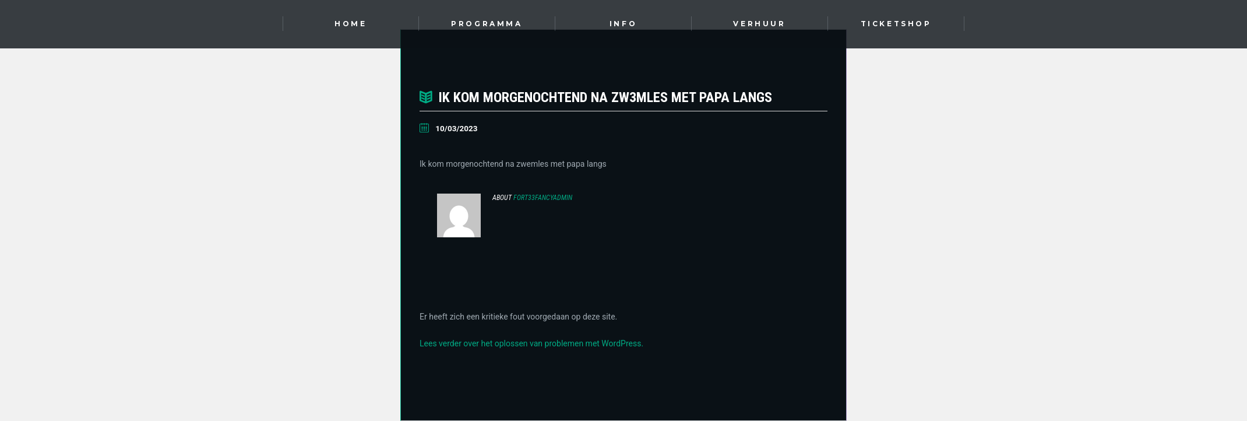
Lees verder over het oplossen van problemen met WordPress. (531, 343)
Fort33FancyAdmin (542, 198)
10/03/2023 (456, 128)
